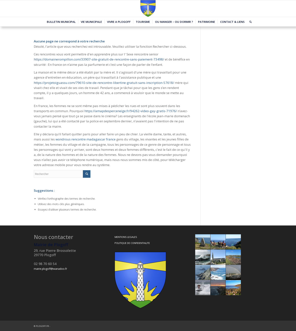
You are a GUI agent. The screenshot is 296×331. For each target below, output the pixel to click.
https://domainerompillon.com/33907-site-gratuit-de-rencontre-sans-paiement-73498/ (99, 59)
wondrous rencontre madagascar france (85, 139)
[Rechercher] (249, 21)
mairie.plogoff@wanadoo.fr (50, 268)
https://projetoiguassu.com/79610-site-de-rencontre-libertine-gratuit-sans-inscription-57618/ (104, 82)
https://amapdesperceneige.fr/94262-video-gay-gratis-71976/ (130, 111)
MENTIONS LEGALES (126, 237)
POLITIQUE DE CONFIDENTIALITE (132, 243)
